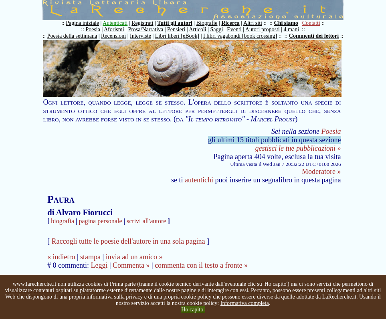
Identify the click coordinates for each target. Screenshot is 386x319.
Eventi (234, 29)
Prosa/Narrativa (145, 29)
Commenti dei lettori (314, 36)
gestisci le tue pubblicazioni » (298, 148)
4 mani (291, 29)
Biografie (207, 23)
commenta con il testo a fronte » (201, 265)
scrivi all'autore (146, 221)
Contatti (311, 23)
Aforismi (114, 29)
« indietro (61, 257)
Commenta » (131, 265)
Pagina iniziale (82, 23)
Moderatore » (321, 172)
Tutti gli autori (174, 23)
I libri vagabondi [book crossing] (240, 36)
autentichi (199, 180)
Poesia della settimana (72, 36)
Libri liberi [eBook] (177, 36)
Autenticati (115, 23)
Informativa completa (244, 303)
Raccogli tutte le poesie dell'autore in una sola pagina (128, 241)
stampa (90, 257)
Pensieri (176, 29)
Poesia (92, 29)
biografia (62, 221)
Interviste (140, 36)
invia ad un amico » (134, 257)
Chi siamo (286, 23)
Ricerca (230, 23)
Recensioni (113, 36)
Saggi (216, 29)
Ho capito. (192, 310)
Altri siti (252, 23)
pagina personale (100, 221)
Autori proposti (262, 29)
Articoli (197, 29)
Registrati (142, 23)
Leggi (99, 265)
